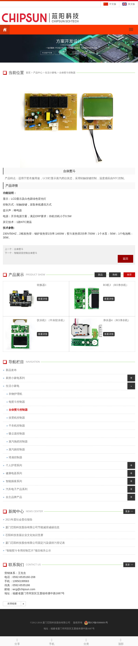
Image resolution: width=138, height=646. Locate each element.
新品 (100, 274)
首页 (28, 72)
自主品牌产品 (14, 497)
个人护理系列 (14, 465)
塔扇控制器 (15, 457)
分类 (86, 641)
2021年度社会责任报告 (18, 519)
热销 (115, 274)
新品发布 (11, 370)
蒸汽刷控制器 (17, 449)
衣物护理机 (15, 393)
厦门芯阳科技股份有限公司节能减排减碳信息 (32, 527)
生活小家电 (51, 72)
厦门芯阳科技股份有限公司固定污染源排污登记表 (35, 542)
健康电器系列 (14, 473)
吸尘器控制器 (17, 433)
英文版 (131, 4)
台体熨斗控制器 (67, 72)
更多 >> (129, 511)
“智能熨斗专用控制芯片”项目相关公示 (28, 550)
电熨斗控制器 (17, 401)
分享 (17, 641)
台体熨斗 (18, 249)
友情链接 (12, 603)
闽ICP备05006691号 (98, 622)
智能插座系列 (14, 481)
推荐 (129, 274)
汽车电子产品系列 (16, 489)
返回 (125, 258)
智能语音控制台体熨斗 (25, 253)
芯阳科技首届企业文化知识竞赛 (24, 535)
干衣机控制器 (17, 425)
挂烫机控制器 (17, 417)
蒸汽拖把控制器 (18, 441)
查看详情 (42, 299)
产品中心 (37, 72)
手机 (52, 641)
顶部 (120, 641)
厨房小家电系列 (15, 378)
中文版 (112, 4)
